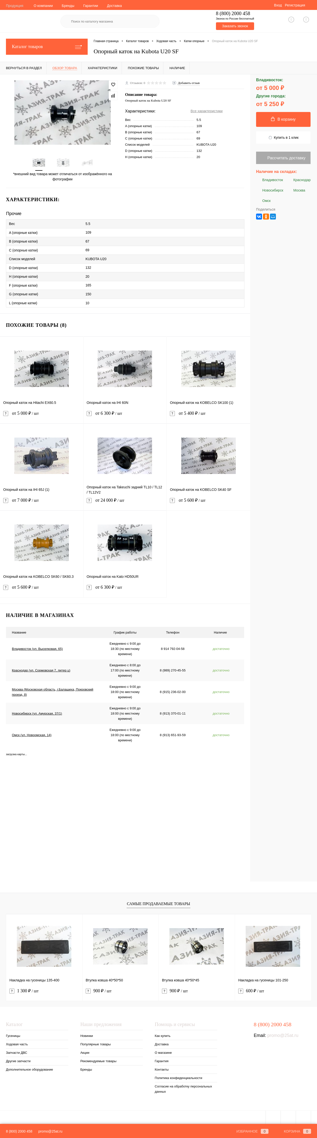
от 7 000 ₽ (41, 502)
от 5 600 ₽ (208, 502)
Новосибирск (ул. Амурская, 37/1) (37, 712)
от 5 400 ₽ (208, 415)
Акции (84, 1051)
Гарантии (90, 6)
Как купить (162, 1034)
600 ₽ (251, 989)
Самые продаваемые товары (158, 902)
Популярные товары (95, 1043)
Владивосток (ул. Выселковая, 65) (37, 647)
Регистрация (295, 5)
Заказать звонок (235, 26)
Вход (278, 5)
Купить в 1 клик (283, 138)
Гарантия (161, 1060)
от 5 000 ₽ (41, 415)
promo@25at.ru (282, 1034)
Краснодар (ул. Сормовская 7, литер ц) (41, 669)
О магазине (163, 1051)
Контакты (162, 1068)
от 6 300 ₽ (125, 415)
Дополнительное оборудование (29, 1068)
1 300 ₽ (24, 989)
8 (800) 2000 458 (19, 1131)
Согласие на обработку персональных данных (183, 1087)
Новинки (86, 1034)
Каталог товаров (47, 47)
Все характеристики (207, 111)
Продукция (14, 6)
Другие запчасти (18, 1060)
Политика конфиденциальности (178, 1077)
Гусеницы (13, 1034)
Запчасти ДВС (16, 1051)
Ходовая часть (17, 1043)
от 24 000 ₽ (125, 502)
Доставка (114, 6)
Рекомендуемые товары (98, 1060)
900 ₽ (98, 989)
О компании (43, 6)
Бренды (68, 6)
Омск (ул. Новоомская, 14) (32, 734)
